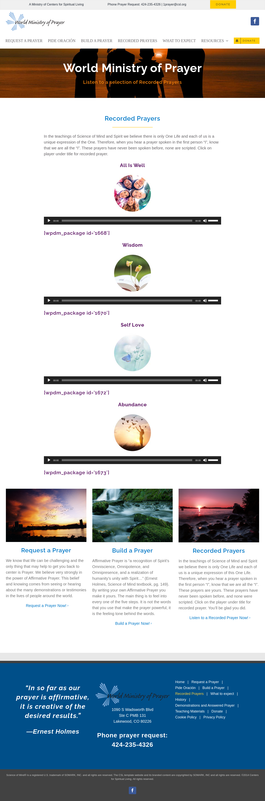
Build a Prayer (213, 688)
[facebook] (255, 21)
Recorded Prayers (189, 694)
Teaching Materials (190, 711)
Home (180, 682)
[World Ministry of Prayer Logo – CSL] (35, 14)
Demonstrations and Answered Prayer (205, 705)
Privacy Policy (214, 717)
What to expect (222, 694)
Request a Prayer (205, 682)
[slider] (127, 221)
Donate (217, 711)
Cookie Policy (186, 717)
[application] (132, 221)
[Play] (49, 221)
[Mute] (205, 221)
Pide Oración (185, 688)
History (180, 700)
